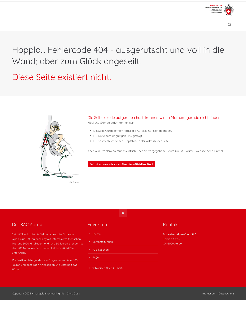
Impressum (209, 293)
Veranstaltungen (102, 241)
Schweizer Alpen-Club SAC (108, 268)
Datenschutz (226, 293)
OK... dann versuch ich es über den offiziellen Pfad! (121, 164)
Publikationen (100, 249)
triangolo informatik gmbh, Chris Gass (56, 293)
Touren (96, 233)
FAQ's (96, 257)
